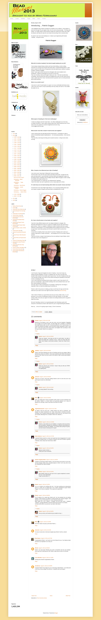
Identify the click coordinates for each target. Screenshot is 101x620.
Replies (38, 333)
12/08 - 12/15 (17, 142)
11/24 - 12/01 (17, 146)
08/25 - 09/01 (17, 170)
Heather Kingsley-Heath (40, 459)
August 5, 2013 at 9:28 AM (45, 397)
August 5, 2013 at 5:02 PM (47, 471)
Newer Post (34, 595)
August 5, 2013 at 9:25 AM (47, 363)
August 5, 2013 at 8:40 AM (45, 376)
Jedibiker (37, 350)
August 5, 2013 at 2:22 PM (44, 484)
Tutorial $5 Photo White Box (18, 209)
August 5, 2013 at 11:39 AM (48, 422)
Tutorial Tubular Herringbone (19, 247)
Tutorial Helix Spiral (17, 230)
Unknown (37, 376)
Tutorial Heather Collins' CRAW (19, 227)
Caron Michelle (38, 557)
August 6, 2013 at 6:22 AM (45, 530)
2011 (14, 198)
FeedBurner (85, 122)
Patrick (40, 336)
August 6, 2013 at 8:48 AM (44, 548)
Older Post (68, 595)
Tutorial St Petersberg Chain (19, 240)
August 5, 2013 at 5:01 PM (47, 448)
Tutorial (14, 207)
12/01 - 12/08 (17, 144)
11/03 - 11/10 (17, 151)
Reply (36, 331)
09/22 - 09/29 (17, 163)
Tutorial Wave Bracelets (18, 249)
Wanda (36, 548)
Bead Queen (37, 538)
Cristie (17, 18)
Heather (23, 18)
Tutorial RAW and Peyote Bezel (19, 237)
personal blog (63, 290)
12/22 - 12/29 (17, 139)
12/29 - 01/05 (17, 137)
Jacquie (37, 320)
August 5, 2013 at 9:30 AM (47, 336)
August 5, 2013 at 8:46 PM (47, 511)
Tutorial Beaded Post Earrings (19, 210)
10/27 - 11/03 (17, 153)
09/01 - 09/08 (17, 168)
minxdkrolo (37, 565)
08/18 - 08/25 (17, 172)
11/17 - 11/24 (17, 148)
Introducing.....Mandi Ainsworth (18, 180)
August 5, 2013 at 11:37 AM (48, 436)
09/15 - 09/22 (17, 164)
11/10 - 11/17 (17, 150)
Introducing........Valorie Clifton (20, 192)
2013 (14, 135)
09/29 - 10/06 (17, 161)
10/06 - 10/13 (17, 159)
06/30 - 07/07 (17, 196)
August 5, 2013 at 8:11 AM (44, 320)
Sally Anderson (38, 436)
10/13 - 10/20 (17, 157)
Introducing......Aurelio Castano (18, 188)
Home (11, 18)
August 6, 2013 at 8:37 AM (46, 538)
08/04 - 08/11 (17, 175)
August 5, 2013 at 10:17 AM (50, 408)
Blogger (56, 613)
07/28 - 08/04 (17, 194)
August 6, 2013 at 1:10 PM (47, 557)
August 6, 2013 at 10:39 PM (46, 565)
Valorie (36, 484)
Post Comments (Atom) (42, 598)
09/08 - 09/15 (17, 166)
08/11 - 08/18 (17, 174)
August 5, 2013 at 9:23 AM (47, 387)
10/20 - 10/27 (17, 155)
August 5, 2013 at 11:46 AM (52, 459)
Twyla (28, 18)
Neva (38, 18)
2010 (14, 200)
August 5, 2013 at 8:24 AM (45, 350)
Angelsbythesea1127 (39, 408)
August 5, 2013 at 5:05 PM (44, 495)
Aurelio (44, 18)
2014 (14, 133)
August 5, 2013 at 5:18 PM (45, 521)
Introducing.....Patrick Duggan (20, 190)
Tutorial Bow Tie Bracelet (18, 213)
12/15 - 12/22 (17, 140)
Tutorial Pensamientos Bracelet (19, 232)
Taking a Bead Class (17, 206)
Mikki (34, 18)
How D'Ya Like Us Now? (19, 177)
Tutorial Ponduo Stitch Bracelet (19, 234)
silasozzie (37, 530)
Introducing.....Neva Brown (19, 185)
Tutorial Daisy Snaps (17, 215)
